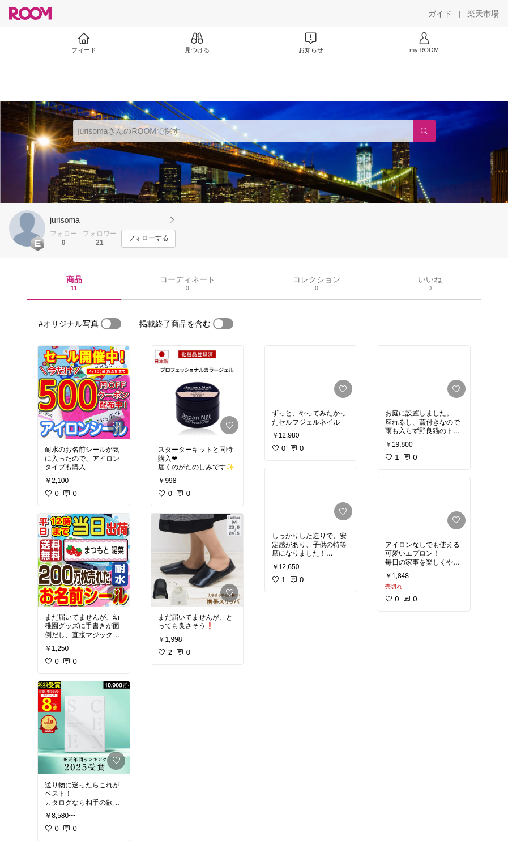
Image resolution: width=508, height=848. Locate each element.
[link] (84, 392)
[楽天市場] (483, 14)
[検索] (424, 131)
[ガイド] (440, 14)
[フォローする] (148, 239)
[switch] (111, 323)
